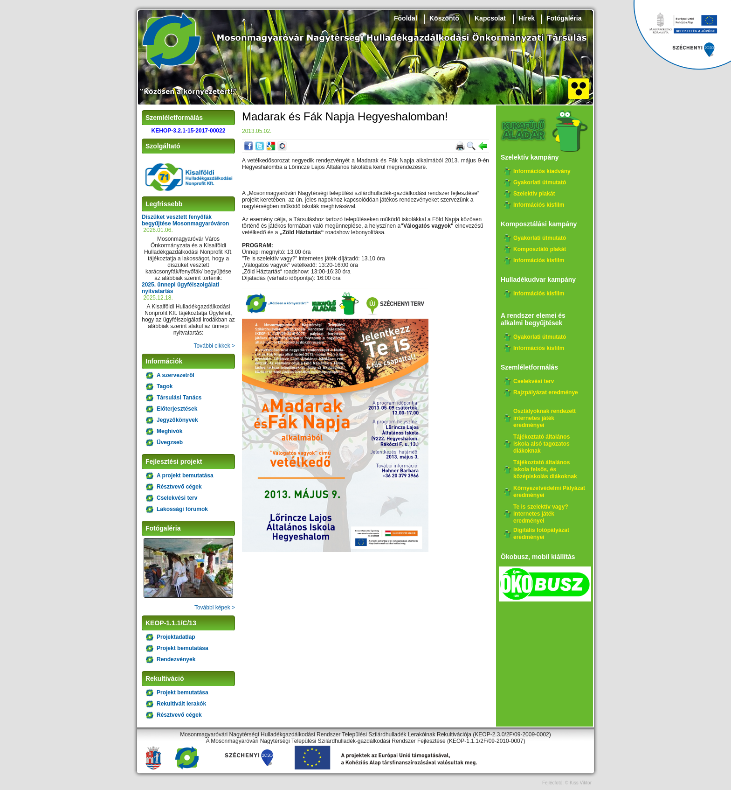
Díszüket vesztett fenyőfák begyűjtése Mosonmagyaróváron (185, 220)
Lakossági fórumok (182, 509)
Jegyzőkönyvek (177, 420)
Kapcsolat (490, 18)
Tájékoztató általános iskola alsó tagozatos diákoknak (541, 443)
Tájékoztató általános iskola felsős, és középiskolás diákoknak (545, 469)
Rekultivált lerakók (181, 703)
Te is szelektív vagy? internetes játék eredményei (540, 513)
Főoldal (405, 18)
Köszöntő (444, 18)
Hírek (526, 18)
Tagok (164, 386)
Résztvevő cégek (179, 486)
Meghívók (169, 431)
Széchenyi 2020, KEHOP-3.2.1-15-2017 (682, 35)
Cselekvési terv (177, 498)
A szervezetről (175, 375)
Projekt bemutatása (182, 648)
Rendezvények (176, 659)
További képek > (214, 607)
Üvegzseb (170, 442)
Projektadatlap (176, 637)
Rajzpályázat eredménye (545, 392)
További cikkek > (214, 346)
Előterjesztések (177, 408)
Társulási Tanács (179, 397)
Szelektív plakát (534, 193)
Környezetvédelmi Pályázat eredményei (549, 491)
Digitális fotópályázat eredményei (541, 533)
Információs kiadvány (542, 171)
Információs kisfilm (538, 205)
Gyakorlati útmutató (539, 182)
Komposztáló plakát (539, 249)
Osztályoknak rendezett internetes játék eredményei (544, 418)
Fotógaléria (563, 18)
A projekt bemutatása (185, 475)
